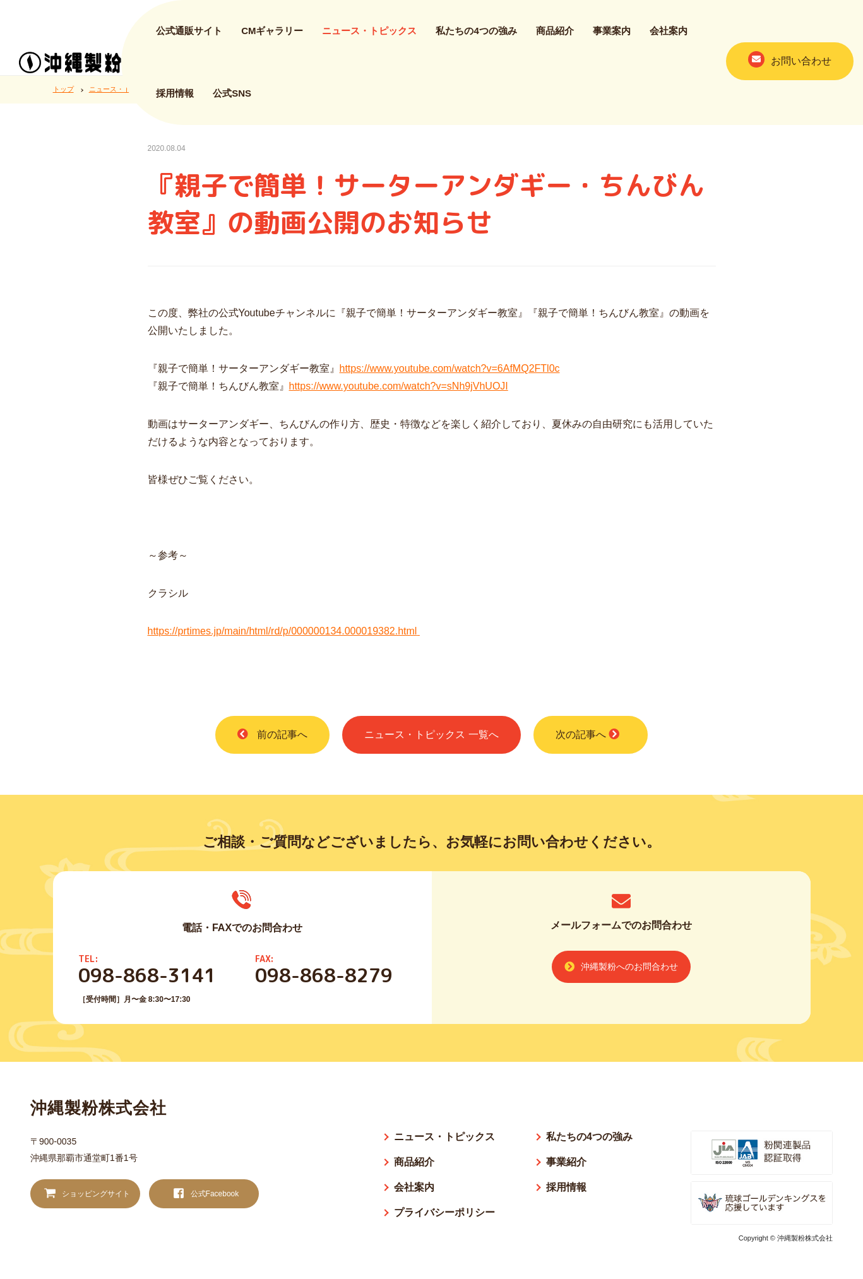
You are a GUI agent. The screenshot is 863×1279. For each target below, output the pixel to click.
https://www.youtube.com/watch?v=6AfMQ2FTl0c (450, 368)
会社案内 (668, 37)
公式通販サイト (189, 37)
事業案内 (612, 37)
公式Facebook (204, 1194)
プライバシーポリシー (444, 1212)
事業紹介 (566, 1162)
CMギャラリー (272, 37)
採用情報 (175, 99)
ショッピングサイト (85, 1194)
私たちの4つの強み (476, 37)
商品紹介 (555, 37)
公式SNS (232, 99)
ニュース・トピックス (369, 37)
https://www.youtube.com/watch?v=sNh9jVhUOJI (398, 386)
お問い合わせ (789, 65)
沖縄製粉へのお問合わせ (621, 966)
